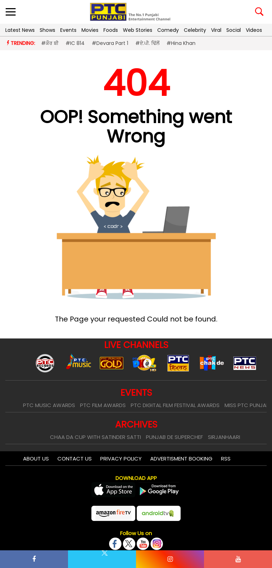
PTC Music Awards (49, 405)
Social (233, 30)
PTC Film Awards (103, 405)
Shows (47, 30)
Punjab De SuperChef (174, 437)
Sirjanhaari (224, 437)
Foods (110, 30)
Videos (254, 30)
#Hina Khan (181, 43)
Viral (216, 30)
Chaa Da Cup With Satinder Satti (95, 437)
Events (68, 30)
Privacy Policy (121, 458)
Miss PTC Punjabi (248, 405)
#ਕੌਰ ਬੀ (49, 43)
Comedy (168, 30)
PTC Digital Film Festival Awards (175, 405)
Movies (89, 30)
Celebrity (195, 30)
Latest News (20, 30)
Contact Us (74, 458)
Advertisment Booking (181, 458)
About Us (36, 458)
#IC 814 (75, 43)
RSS (226, 458)
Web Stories (137, 30)
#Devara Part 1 (110, 43)
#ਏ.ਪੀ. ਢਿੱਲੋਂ (147, 43)
